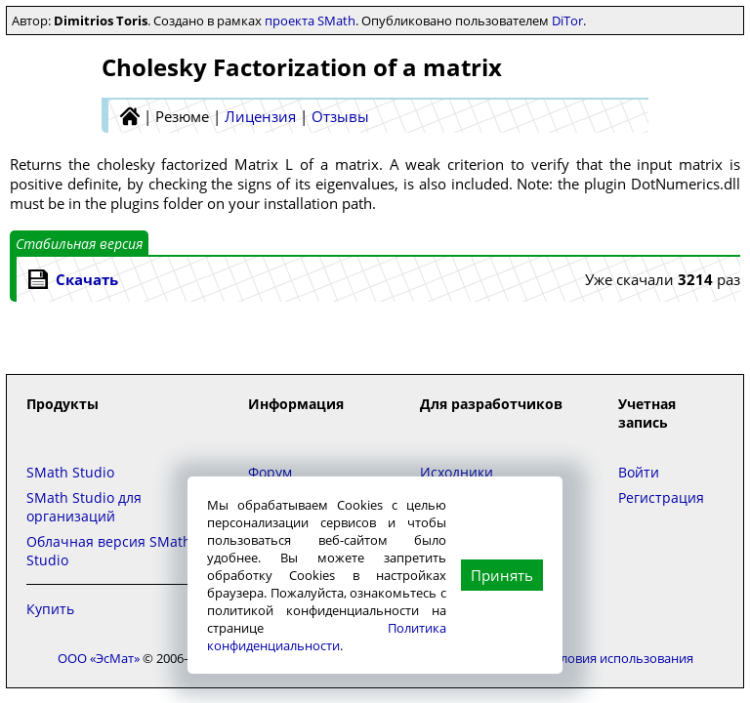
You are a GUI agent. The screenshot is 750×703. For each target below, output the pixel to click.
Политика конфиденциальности (326, 636)
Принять (502, 575)
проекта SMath (310, 20)
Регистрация (661, 497)
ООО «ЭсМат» (99, 658)
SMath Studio (70, 472)
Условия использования (620, 658)
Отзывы (340, 116)
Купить (50, 609)
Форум (270, 472)
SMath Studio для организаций (84, 506)
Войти (638, 472)
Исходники (456, 472)
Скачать (87, 279)
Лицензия (260, 116)
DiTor (567, 20)
